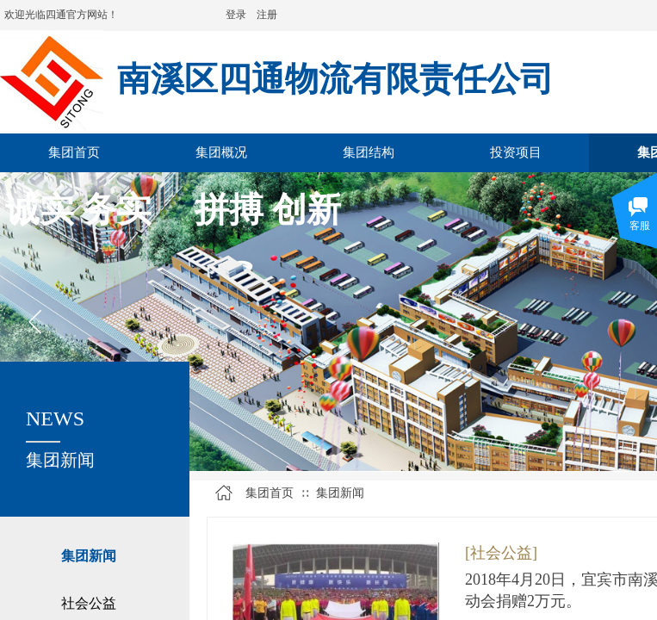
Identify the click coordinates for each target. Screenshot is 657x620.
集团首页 (269, 493)
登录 (236, 15)
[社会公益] (501, 552)
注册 (267, 15)
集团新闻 (88, 556)
